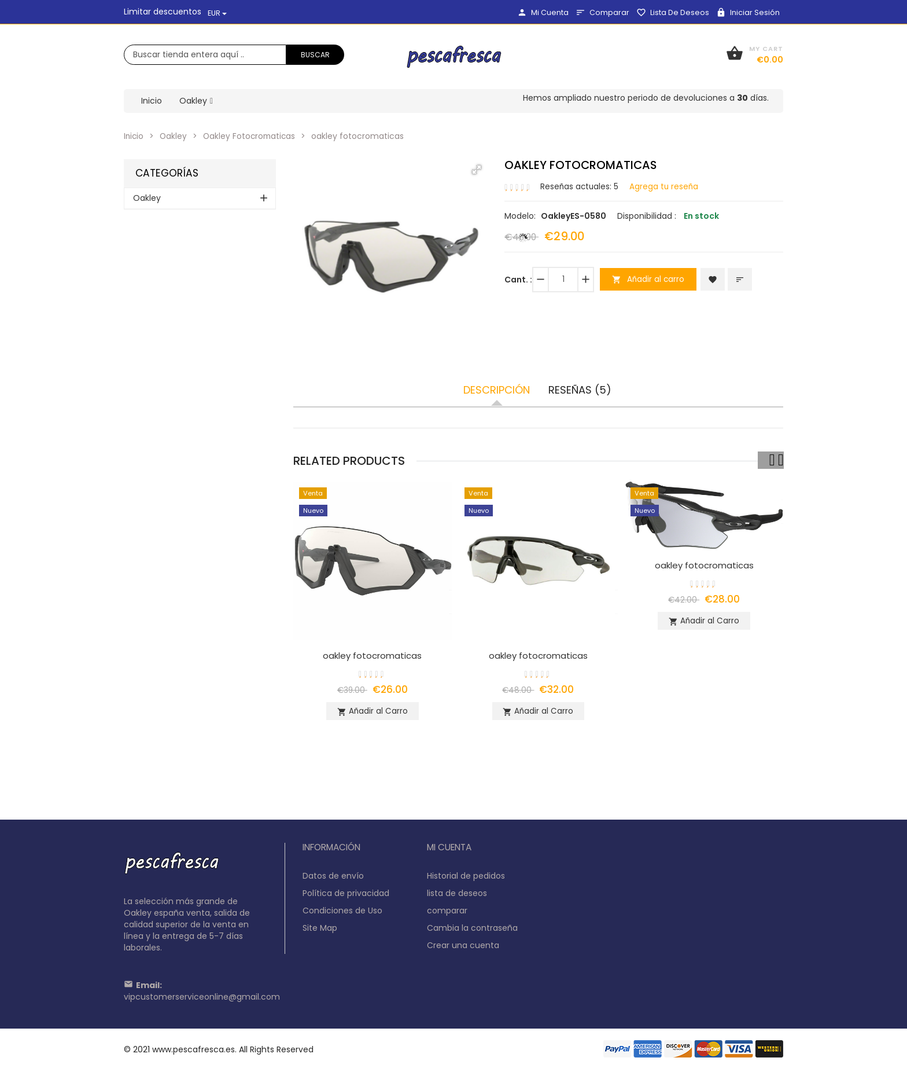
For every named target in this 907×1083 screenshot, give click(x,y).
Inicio (134, 136)
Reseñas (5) (579, 390)
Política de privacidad (346, 898)
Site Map (320, 932)
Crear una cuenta (463, 950)
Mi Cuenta (543, 12)
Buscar (315, 55)
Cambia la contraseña (472, 932)
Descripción (496, 390)
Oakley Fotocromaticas (252, 136)
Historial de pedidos (466, 880)
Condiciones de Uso (342, 915)
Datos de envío (333, 880)
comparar (602, 12)
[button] (476, 169)
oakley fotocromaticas (372, 655)
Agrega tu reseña (666, 186)
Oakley (175, 136)
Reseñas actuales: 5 (580, 186)
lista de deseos (672, 12)
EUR (217, 13)
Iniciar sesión (748, 12)
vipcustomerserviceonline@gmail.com (202, 1001)
